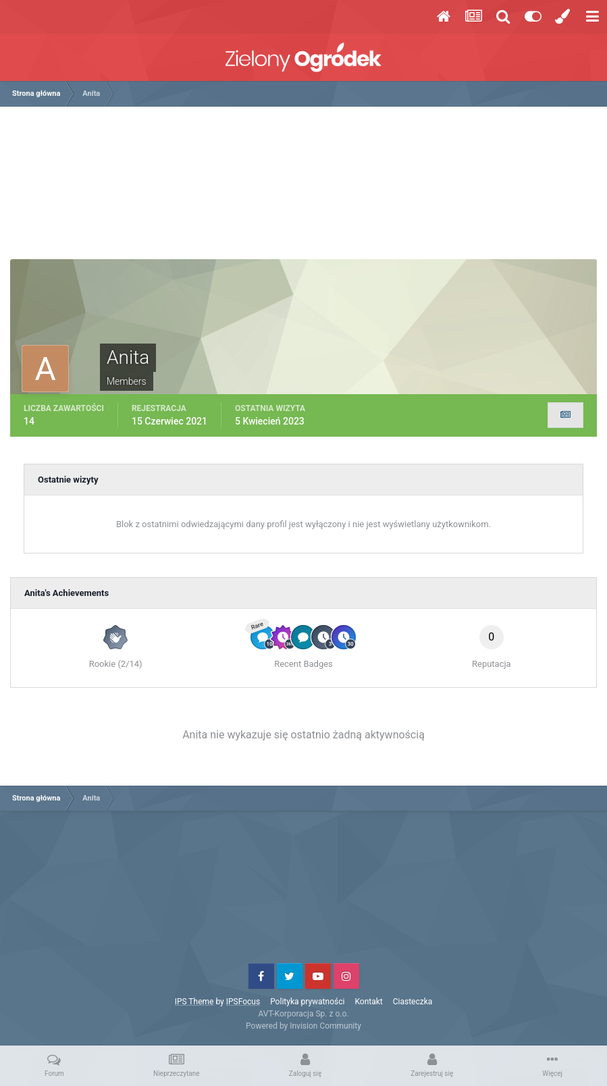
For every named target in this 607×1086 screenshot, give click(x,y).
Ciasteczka (413, 1001)
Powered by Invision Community (303, 1026)
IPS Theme (194, 1001)
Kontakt (368, 1001)
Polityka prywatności (307, 1001)
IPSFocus (243, 1001)
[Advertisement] (304, 187)
